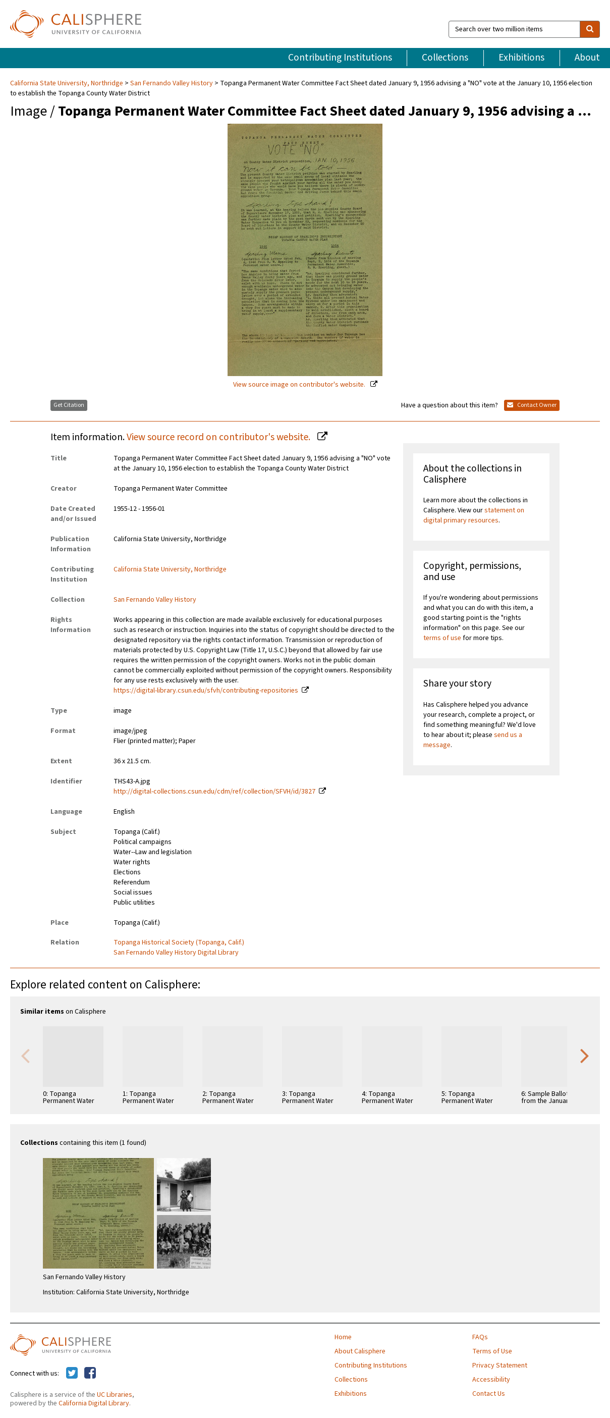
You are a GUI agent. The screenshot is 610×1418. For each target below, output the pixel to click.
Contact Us (488, 1393)
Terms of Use (492, 1351)
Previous (25, 1055)
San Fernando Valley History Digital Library (176, 953)
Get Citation (68, 405)
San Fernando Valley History (171, 83)
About (587, 57)
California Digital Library (94, 1403)
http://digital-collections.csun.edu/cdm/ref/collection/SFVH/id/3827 (214, 791)
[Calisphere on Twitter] (72, 1373)
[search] (590, 29)
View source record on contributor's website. (219, 437)
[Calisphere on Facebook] (90, 1373)
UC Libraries (114, 1395)
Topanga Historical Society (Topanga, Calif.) (179, 942)
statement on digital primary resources (473, 515)
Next (585, 1055)
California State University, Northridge (67, 83)
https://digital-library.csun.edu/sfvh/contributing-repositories (206, 691)
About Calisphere (360, 1351)
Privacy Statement (499, 1365)
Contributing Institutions (340, 57)
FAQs (480, 1337)
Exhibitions (521, 57)
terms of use (442, 638)
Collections (445, 57)
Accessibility (491, 1379)
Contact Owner (532, 405)
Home (343, 1337)
